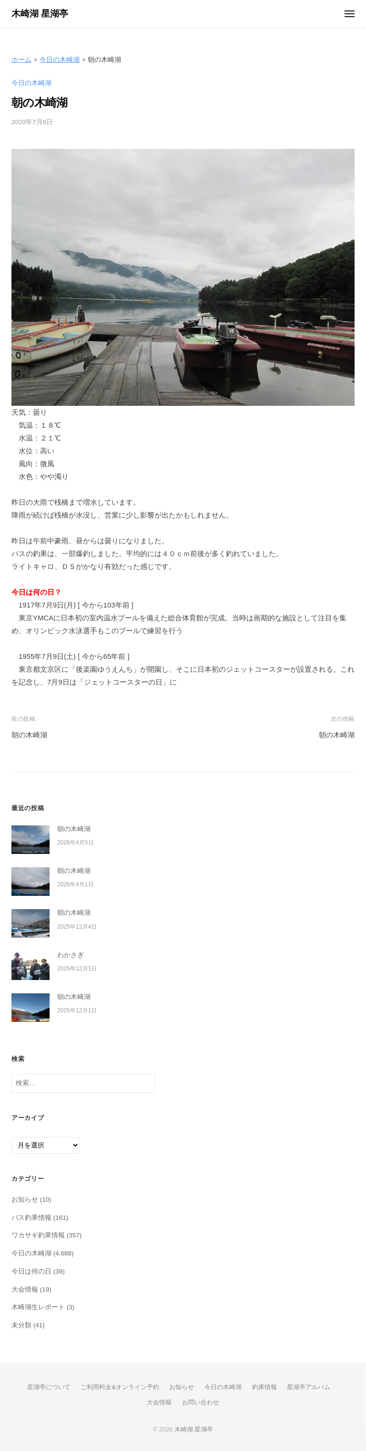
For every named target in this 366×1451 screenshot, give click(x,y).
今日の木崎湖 (60, 59)
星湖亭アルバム (308, 1387)
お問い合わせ (200, 1402)
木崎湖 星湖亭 (39, 14)
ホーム (21, 59)
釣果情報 (264, 1387)
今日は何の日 (31, 1271)
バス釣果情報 (31, 1217)
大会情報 (24, 1289)
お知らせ (24, 1199)
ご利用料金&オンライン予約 (120, 1387)
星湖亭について (49, 1387)
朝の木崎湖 (29, 735)
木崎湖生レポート (38, 1307)
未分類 (21, 1325)
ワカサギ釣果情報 (38, 1235)
